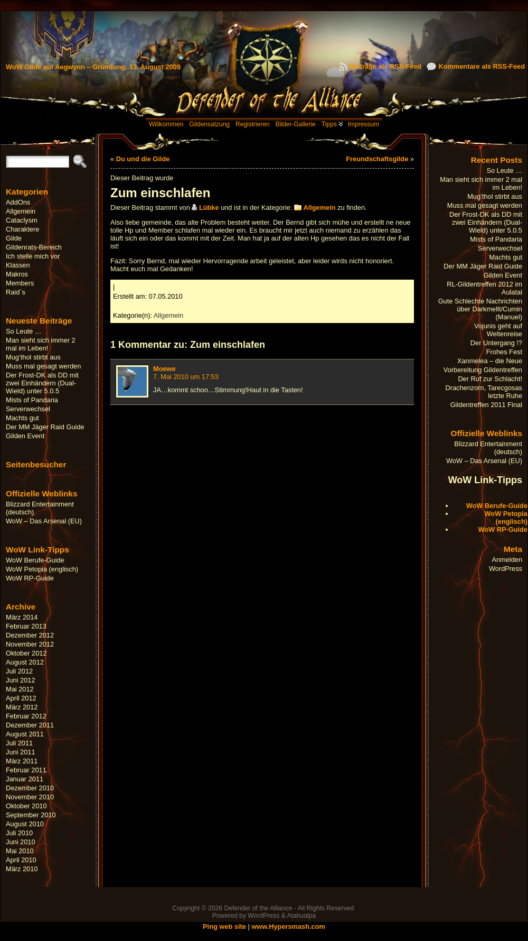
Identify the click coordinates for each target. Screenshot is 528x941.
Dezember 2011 (30, 725)
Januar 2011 (24, 779)
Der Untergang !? (496, 343)
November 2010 (30, 797)
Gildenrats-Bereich (34, 247)
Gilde (14, 238)
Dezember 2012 (30, 635)
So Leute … (24, 331)
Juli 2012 (19, 671)
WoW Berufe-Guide (35, 560)
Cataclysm (21, 220)
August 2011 (25, 734)
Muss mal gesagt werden (43, 366)
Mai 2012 (20, 689)
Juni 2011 (20, 752)
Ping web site (224, 926)
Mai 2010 (20, 851)
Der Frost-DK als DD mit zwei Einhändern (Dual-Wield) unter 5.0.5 (42, 383)
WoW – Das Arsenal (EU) (44, 521)
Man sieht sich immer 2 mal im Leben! (41, 344)
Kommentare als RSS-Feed (481, 66)
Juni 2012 (20, 680)
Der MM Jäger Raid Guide (45, 427)
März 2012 (21, 707)
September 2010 (31, 815)
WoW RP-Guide (30, 578)
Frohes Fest (504, 352)
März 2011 (21, 761)
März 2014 (21, 617)
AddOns (18, 202)
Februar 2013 (26, 626)
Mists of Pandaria (32, 400)
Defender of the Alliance (258, 908)
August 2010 (25, 824)
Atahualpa (301, 915)
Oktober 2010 (26, 806)
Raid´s (15, 292)
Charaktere (22, 229)
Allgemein (20, 211)
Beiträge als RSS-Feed (386, 66)
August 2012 (25, 662)
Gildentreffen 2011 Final (486, 405)
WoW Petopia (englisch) (42, 569)
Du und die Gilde (143, 159)
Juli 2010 (19, 833)
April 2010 (21, 860)
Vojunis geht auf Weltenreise (498, 330)
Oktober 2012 (26, 653)
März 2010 (21, 869)
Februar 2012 (26, 716)
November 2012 (30, 644)
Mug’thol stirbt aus (33, 357)
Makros (17, 274)
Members (20, 283)
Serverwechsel (28, 409)
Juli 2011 (19, 743)
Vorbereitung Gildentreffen (483, 370)
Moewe (164, 369)
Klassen (18, 265)
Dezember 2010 (30, 788)
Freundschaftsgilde (377, 159)
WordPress (505, 569)
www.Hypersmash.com (288, 926)
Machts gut (22, 418)
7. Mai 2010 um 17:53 (186, 377)
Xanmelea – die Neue (489, 361)
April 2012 (21, 698)
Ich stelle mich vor (33, 256)
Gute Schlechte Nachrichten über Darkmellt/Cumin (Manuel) (480, 309)
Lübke (209, 207)
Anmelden (507, 560)
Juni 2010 (20, 842)
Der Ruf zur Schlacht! (490, 379)
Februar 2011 (26, 770)
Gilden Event (25, 436)
